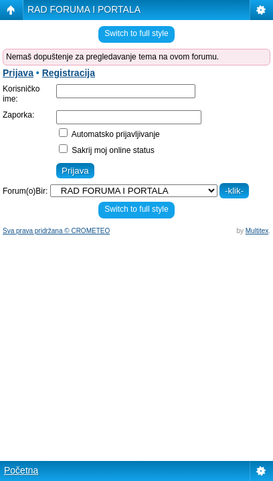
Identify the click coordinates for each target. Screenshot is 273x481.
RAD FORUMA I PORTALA (84, 9)
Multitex (257, 230)
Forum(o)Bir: (25, 191)
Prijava (18, 72)
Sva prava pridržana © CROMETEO (56, 230)
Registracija (68, 72)
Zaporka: (18, 115)
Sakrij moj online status (107, 150)
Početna (21, 470)
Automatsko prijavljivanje (109, 134)
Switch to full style (136, 33)
